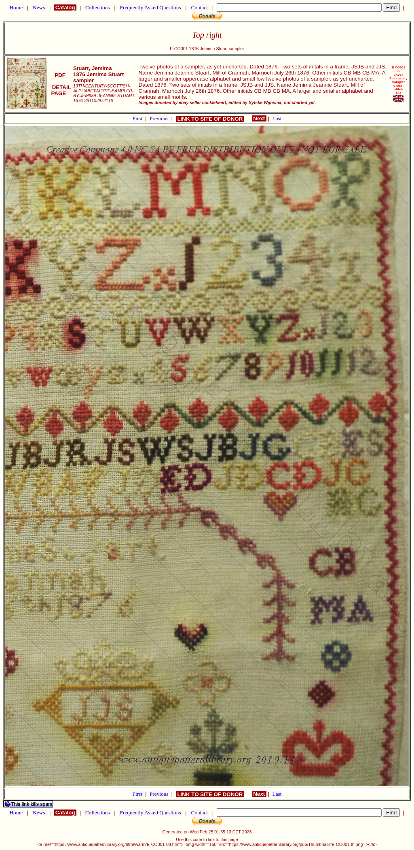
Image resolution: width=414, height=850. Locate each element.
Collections (97, 7)
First (138, 118)
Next (259, 118)
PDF (60, 75)
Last (277, 118)
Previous (160, 118)
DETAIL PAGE (60, 90)
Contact (199, 7)
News (39, 7)
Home (16, 7)
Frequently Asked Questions (150, 7)
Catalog (65, 7)
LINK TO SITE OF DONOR (210, 119)
